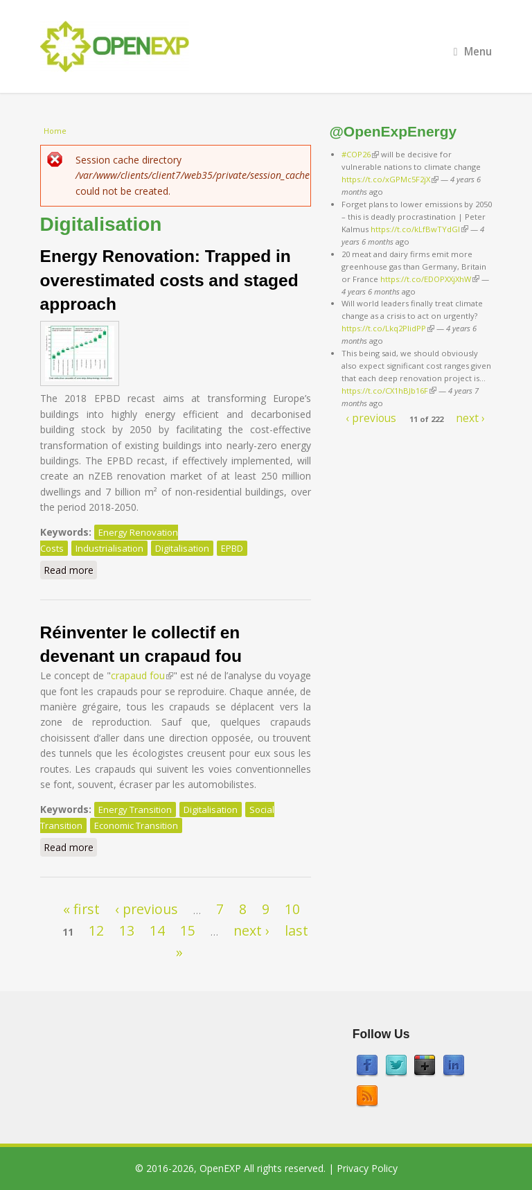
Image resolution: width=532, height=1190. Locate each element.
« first (81, 909)
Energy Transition (135, 809)
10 (292, 909)
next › (251, 930)
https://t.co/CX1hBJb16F (389, 390)
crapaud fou (142, 675)
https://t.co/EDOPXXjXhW (429, 279)
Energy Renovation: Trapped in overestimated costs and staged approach (169, 280)
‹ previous (146, 909)
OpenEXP (220, 1168)
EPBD (232, 548)
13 (126, 930)
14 (157, 930)
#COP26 (360, 154)
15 (187, 930)
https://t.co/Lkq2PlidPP (388, 328)
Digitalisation (182, 548)
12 (96, 930)
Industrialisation (109, 548)
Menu (473, 51)
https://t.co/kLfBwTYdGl (419, 229)
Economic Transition (136, 825)
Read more (70, 570)
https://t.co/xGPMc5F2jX (390, 179)
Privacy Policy (367, 1168)
